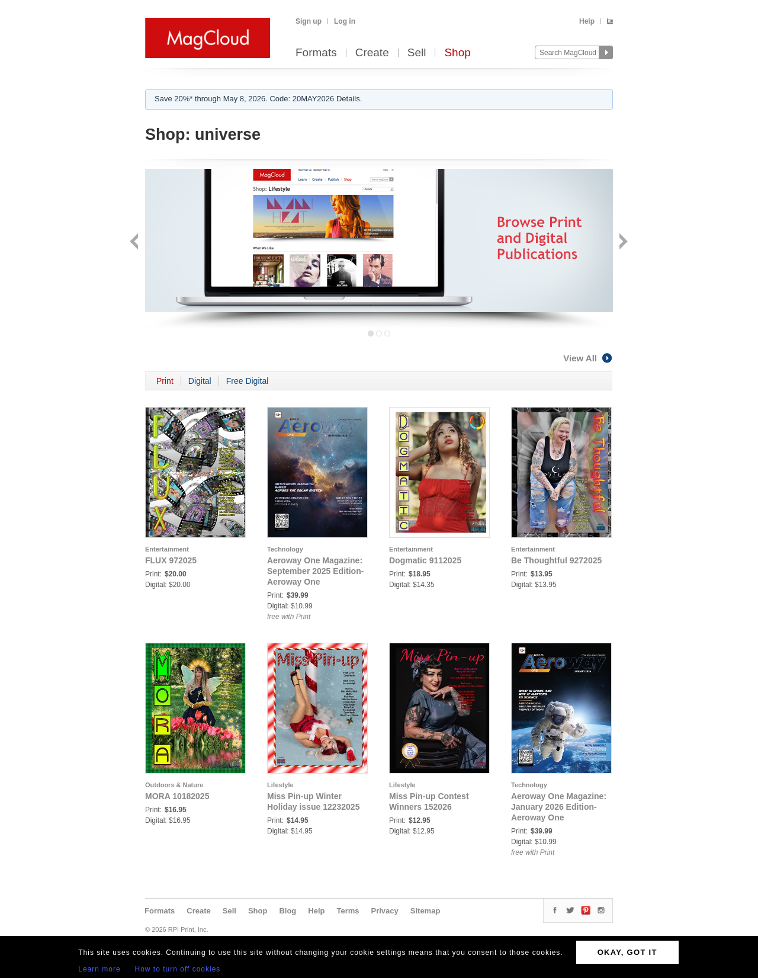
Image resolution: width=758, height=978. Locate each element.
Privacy (385, 910)
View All (588, 358)
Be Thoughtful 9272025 (556, 560)
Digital (199, 381)
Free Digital (247, 381)
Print (165, 381)
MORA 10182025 (177, 796)
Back (135, 242)
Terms (347, 910)
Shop (457, 53)
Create (372, 53)
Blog (287, 910)
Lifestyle (280, 784)
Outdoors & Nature (174, 784)
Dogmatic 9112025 (425, 560)
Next (622, 242)
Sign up (309, 21)
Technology (285, 549)
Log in (344, 21)
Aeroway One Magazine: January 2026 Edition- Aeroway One (558, 806)
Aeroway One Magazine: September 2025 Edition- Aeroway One (315, 571)
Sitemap (425, 910)
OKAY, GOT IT (627, 952)
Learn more (99, 969)
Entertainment (167, 549)
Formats (316, 53)
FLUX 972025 (171, 560)
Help (587, 21)
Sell (416, 53)
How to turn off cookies (178, 969)
